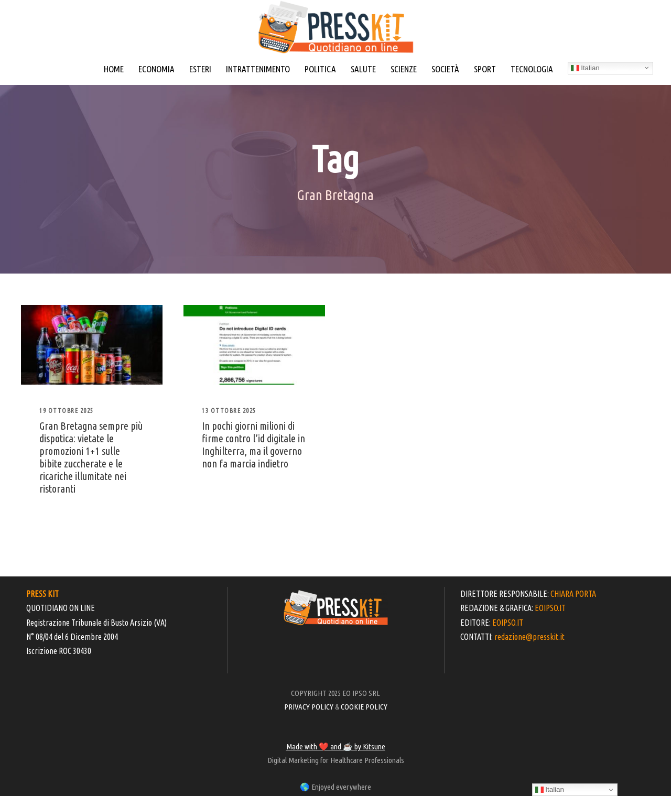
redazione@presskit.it (529, 636)
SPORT (485, 69)
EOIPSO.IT (550, 608)
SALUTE (363, 69)
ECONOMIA (156, 69)
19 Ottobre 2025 (66, 410)
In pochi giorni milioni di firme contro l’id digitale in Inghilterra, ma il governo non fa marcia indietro (253, 445)
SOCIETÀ (445, 69)
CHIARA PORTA (573, 593)
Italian (585, 68)
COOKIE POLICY (364, 706)
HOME (114, 69)
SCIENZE (404, 69)
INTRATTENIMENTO (258, 69)
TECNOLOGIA (532, 69)
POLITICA (320, 69)
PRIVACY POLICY (308, 706)
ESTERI (200, 69)
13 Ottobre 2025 (229, 410)
